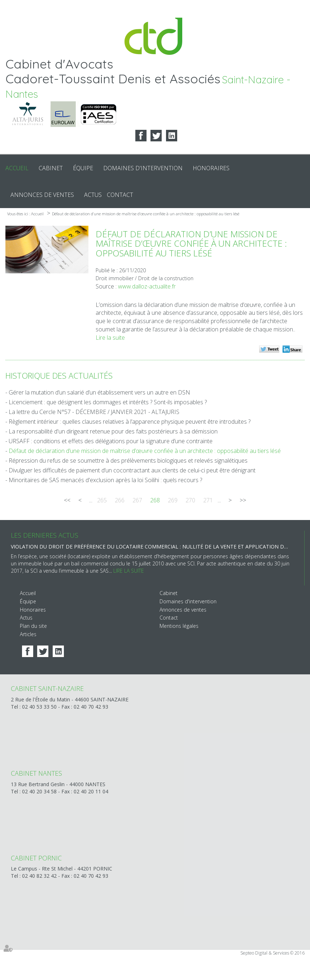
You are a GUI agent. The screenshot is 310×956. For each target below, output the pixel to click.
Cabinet (51, 168)
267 (137, 500)
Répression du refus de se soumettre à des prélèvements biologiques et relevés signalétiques (128, 460)
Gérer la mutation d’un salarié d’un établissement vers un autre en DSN (99, 392)
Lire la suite (110, 338)
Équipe (83, 168)
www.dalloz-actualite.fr (147, 286)
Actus (93, 195)
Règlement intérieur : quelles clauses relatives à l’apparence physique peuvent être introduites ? (129, 422)
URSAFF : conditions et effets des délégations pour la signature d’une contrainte (111, 441)
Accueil (17, 168)
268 (155, 500)
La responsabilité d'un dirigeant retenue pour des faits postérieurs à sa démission (113, 431)
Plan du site (33, 625)
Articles (28, 634)
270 (190, 500)
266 (120, 500)
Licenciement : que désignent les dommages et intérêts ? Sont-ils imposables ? (108, 402)
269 (173, 500)
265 (102, 500)
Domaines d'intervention (143, 168)
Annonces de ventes (42, 195)
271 (208, 500)
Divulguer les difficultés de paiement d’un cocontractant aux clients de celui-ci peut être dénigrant (132, 470)
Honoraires (211, 168)
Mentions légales (179, 625)
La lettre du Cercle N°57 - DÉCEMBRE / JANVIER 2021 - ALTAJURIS (94, 412)
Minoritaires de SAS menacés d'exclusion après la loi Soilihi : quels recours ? (105, 480)
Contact (120, 195)
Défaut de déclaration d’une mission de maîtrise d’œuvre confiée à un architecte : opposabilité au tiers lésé (145, 213)
